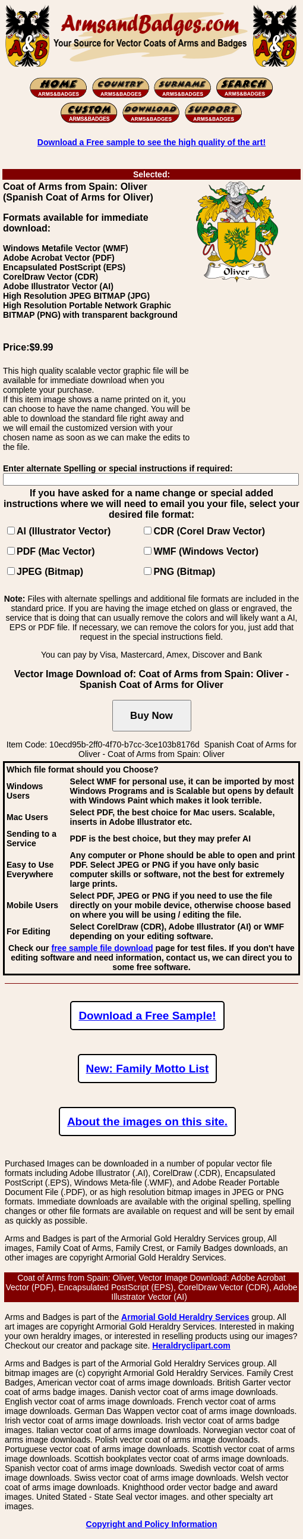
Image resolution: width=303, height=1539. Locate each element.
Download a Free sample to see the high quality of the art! (151, 142)
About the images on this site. (147, 1121)
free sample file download (102, 948)
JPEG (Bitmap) (50, 572)
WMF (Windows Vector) (205, 551)
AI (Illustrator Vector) (64, 531)
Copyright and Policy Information (151, 1524)
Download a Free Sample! (147, 1015)
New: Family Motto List (147, 1068)
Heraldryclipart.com (191, 1345)
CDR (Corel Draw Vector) (209, 531)
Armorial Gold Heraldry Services (185, 1317)
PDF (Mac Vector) (56, 551)
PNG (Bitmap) (184, 572)
